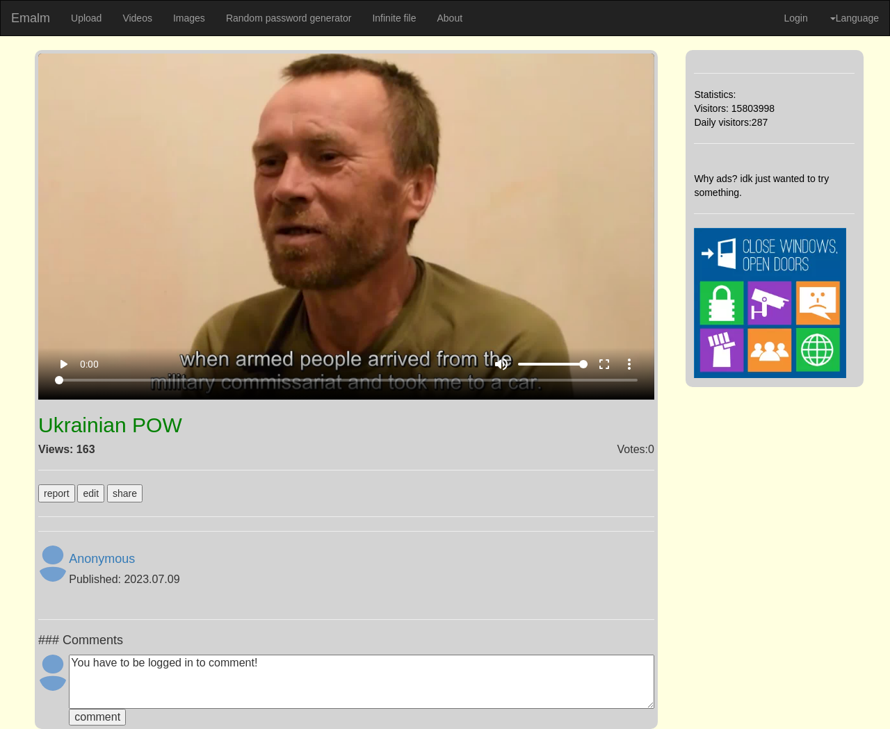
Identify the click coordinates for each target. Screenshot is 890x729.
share (125, 493)
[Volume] (553, 364)
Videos (137, 18)
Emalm (30, 18)
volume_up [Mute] (501, 364)
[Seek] (346, 380)
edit (91, 493)
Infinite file (394, 18)
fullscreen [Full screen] (604, 364)
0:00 (89, 364)
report (57, 493)
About (449, 18)
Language (854, 18)
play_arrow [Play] (63, 364)
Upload (86, 18)
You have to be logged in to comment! (361, 682)
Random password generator (289, 18)
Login (795, 18)
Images (189, 18)
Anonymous (102, 559)
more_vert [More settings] (629, 364)
